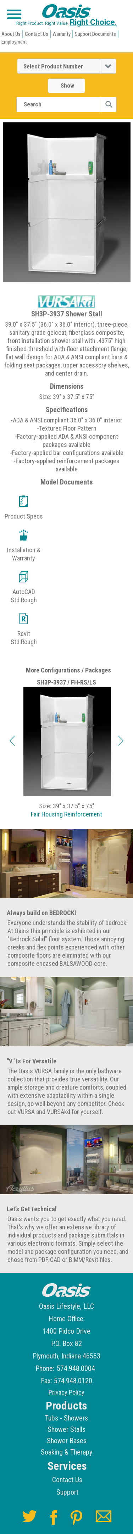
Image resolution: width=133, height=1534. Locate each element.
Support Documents (95, 34)
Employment (14, 42)
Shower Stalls (66, 1429)
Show (67, 85)
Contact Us (36, 34)
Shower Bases (67, 1440)
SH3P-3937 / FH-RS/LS (66, 682)
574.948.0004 (76, 1368)
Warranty (61, 34)
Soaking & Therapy (66, 1452)
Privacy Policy (66, 1392)
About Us (11, 34)
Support (67, 1492)
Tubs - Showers (66, 1418)
